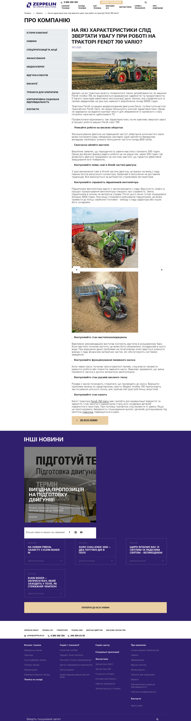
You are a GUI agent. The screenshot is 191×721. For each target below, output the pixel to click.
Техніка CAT (47, 606)
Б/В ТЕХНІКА (97, 7)
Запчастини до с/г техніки (108, 664)
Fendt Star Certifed (68, 626)
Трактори (28, 631)
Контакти (136, 675)
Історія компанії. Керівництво (145, 626)
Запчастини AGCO (104, 640)
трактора (87, 412)
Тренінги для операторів (142, 650)
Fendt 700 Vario (100, 401)
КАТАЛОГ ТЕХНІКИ (66, 7)
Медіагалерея (137, 636)
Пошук (146, 2)
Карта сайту (137, 681)
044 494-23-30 (78, 611)
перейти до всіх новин (95, 583)
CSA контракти (67, 646)
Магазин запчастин (116, 606)
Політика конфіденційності (144, 668)
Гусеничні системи (105, 650)
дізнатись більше (36, 569)
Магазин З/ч (110, 7)
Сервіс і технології (69, 621)
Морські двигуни (94, 606)
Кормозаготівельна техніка (37, 650)
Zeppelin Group (31, 606)
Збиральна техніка (33, 626)
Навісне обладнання (105, 659)
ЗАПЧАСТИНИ (125, 7)
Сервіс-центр (103, 621)
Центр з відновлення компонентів (76, 641)
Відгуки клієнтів (138, 641)
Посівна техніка (31, 641)
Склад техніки (82, 7)
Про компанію (138, 621)
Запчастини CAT (103, 645)
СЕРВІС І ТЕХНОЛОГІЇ (140, 7)
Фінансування (138, 646)
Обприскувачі (30, 646)
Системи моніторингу (106, 655)
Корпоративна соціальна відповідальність (143, 661)
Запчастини (102, 635)
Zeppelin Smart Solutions (71, 631)
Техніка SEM (77, 606)
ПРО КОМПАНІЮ (158, 7)
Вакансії (135, 655)
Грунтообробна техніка (35, 636)
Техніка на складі (33, 655)
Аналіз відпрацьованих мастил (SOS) (74, 651)
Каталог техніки (32, 621)
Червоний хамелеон (106, 714)
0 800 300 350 (71, 2)
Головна (27, 13)
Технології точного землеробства (75, 636)
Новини (39, 13)
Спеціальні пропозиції (107, 628)
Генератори (62, 606)
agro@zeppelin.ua (35, 611)
